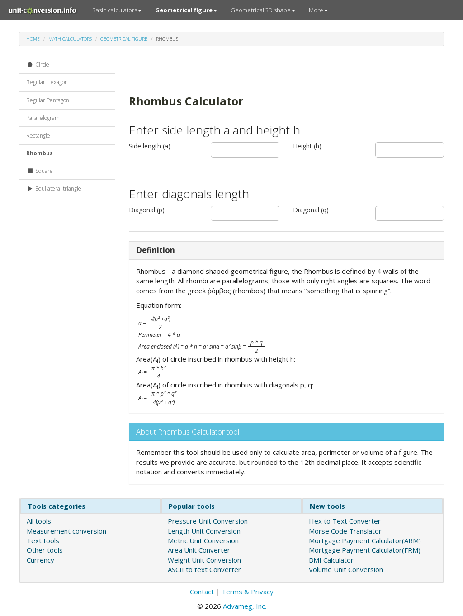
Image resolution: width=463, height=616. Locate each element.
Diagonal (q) (311, 209)
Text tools (43, 540)
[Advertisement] (234, 69)
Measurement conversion (66, 530)
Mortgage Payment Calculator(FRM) (364, 549)
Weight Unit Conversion (204, 559)
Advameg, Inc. (244, 606)
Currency (40, 559)
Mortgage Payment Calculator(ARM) (365, 540)
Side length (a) (149, 146)
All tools (39, 520)
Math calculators (70, 39)
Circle (37, 64)
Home (33, 39)
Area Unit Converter (199, 549)
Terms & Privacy (248, 591)
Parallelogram (43, 118)
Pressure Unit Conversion (208, 520)
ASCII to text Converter (204, 569)
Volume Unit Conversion (346, 569)
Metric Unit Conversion (203, 540)
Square (39, 171)
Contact (202, 591)
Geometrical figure (123, 39)
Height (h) (307, 146)
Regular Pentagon (47, 100)
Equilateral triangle (53, 188)
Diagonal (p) (147, 209)
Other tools (45, 549)
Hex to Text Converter (345, 520)
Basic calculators (117, 10)
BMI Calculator (331, 559)
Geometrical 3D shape (263, 10)
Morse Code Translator (345, 530)
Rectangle (38, 135)
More (318, 10)
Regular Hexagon (47, 82)
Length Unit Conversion (204, 530)
